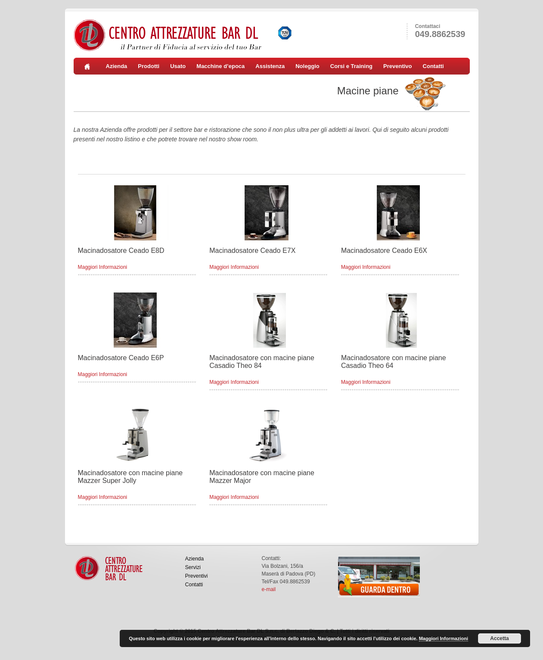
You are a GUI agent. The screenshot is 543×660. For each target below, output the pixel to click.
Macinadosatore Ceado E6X (384, 250)
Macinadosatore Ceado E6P (121, 357)
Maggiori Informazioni (102, 267)
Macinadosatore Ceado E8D (121, 250)
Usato (178, 66)
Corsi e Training (351, 66)
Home (89, 66)
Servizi (193, 567)
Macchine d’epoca (220, 66)
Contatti (433, 66)
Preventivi (196, 576)
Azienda (116, 66)
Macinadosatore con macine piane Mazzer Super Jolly (130, 476)
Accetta (499, 638)
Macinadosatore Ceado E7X (252, 250)
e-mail (269, 589)
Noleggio (307, 66)
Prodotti (148, 66)
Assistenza (270, 66)
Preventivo (397, 66)
